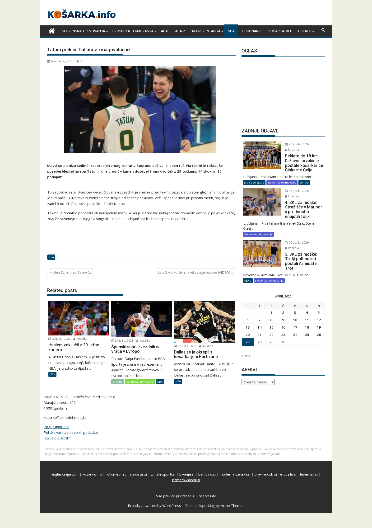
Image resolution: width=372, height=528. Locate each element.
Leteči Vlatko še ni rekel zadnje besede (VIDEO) (194, 272)
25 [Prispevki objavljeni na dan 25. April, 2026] (307, 329)
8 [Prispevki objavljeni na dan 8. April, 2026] (271, 315)
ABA (164, 31)
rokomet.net (116, 469)
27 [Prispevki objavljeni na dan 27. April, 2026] (248, 337)
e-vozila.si (288, 469)
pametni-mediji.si (186, 475)
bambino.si (207, 469)
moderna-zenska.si (235, 469)
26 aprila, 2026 (293, 191)
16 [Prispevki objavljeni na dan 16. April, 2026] (283, 322)
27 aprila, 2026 (293, 144)
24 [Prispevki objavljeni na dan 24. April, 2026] (295, 329)
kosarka (80, 339)
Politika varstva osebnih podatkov (71, 428)
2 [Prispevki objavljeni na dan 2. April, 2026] (283, 307)
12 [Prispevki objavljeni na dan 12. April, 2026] (319, 315)
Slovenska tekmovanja (83, 31)
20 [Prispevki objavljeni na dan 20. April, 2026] (248, 329)
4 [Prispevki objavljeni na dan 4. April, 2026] (307, 307)
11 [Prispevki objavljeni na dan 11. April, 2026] (307, 315)
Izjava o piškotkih (57, 433)
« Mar (246, 351)
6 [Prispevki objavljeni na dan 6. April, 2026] (247, 315)
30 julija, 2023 (59, 339)
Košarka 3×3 (280, 31)
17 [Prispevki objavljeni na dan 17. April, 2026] (295, 322)
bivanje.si (186, 469)
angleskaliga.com (65, 469)
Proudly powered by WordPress (154, 501)
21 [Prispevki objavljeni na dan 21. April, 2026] (259, 329)
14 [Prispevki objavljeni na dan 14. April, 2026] (259, 322)
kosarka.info (92, 469)
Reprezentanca (206, 31)
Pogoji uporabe (56, 422)
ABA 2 (180, 31)
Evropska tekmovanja (132, 31)
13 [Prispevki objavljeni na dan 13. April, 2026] (248, 322)
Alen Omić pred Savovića (72, 272)
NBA (231, 31)
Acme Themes (232, 501)
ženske (304, 182)
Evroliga (118, 381)
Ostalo (304, 31)
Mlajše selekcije (254, 182)
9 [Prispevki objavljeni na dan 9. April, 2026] (283, 315)
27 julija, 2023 (122, 340)
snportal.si (138, 469)
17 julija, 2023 (185, 346)
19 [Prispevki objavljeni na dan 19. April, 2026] (319, 322)
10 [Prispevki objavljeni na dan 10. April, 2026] (295, 315)
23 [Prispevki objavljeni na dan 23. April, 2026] (283, 329)
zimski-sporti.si (163, 469)
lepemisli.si (309, 469)
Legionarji (251, 31)
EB (80, 61)
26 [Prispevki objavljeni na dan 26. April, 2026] (319, 329)
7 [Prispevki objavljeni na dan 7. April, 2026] (259, 315)
